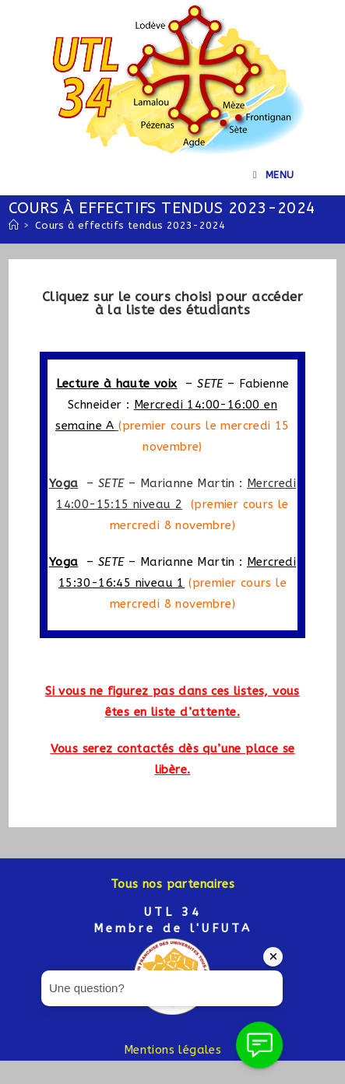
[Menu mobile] (273, 175)
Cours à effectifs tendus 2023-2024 (130, 225)
